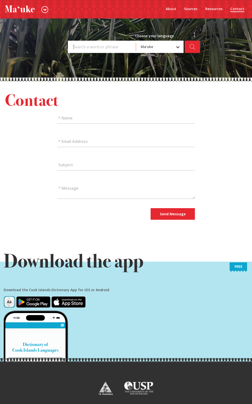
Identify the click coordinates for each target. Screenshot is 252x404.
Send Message (173, 214)
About (171, 8)
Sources (190, 8)
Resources (213, 8)
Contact (237, 8)
